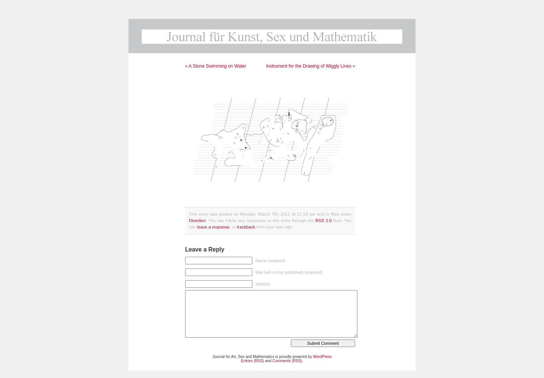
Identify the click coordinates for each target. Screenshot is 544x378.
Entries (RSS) (252, 361)
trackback (246, 227)
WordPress (322, 357)
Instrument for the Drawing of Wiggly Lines (308, 66)
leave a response (213, 227)
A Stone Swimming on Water (217, 66)
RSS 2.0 (323, 220)
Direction (197, 220)
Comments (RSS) (287, 361)
